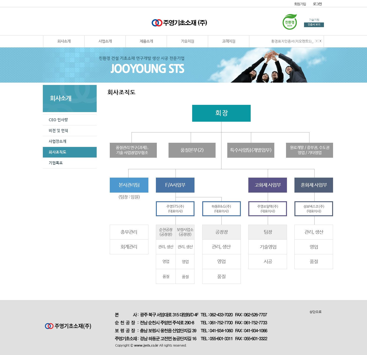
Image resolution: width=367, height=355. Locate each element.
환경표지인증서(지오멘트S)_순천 (295, 41)
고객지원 (228, 41)
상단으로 (315, 312)
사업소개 (105, 41)
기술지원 (187, 41)
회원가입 (300, 4)
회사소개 (63, 41)
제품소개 (146, 41)
